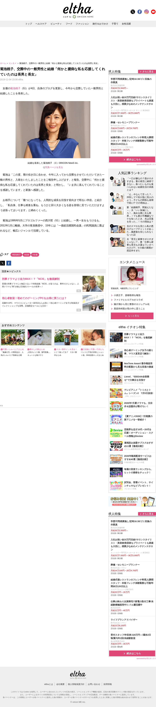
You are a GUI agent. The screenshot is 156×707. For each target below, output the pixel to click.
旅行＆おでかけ (100, 23)
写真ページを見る (54, 167)
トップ (28, 23)
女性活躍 (126, 23)
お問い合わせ (94, 684)
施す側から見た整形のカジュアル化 (131, 304)
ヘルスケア (41, 23)
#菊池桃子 (16, 255)
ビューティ (56, 23)
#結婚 (26, 255)
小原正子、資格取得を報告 (127, 295)
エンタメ (13, 63)
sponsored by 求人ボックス (146, 164)
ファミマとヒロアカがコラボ (128, 299)
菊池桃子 (15, 88)
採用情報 (108, 684)
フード (69, 23)
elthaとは (48, 684)
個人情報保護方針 (76, 684)
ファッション (82, 23)
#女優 (35, 255)
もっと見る (133, 315)
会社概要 (60, 684)
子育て (115, 23)
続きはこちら (134, 159)
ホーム (3, 63)
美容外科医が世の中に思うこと (129, 308)
